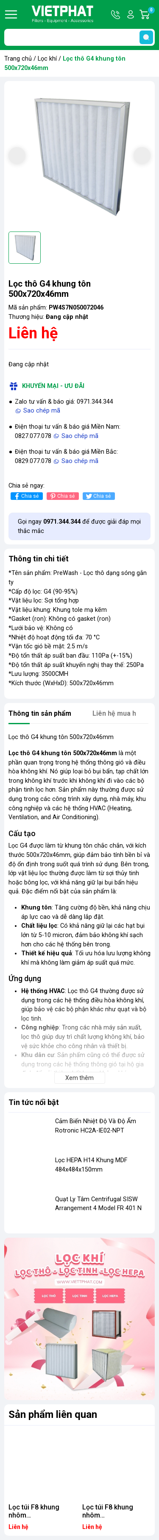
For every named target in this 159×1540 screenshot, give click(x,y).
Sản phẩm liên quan (52, 1414)
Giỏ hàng (151, 14)
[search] (146, 37)
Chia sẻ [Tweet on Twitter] (98, 496)
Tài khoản (131, 14)
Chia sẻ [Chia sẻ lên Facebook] (26, 496)
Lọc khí (47, 58)
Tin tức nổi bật (33, 1102)
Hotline (116, 14)
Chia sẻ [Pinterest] (62, 496)
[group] (79, 156)
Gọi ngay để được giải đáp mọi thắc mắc (79, 526)
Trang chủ (18, 58)
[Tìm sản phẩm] (79, 37)
